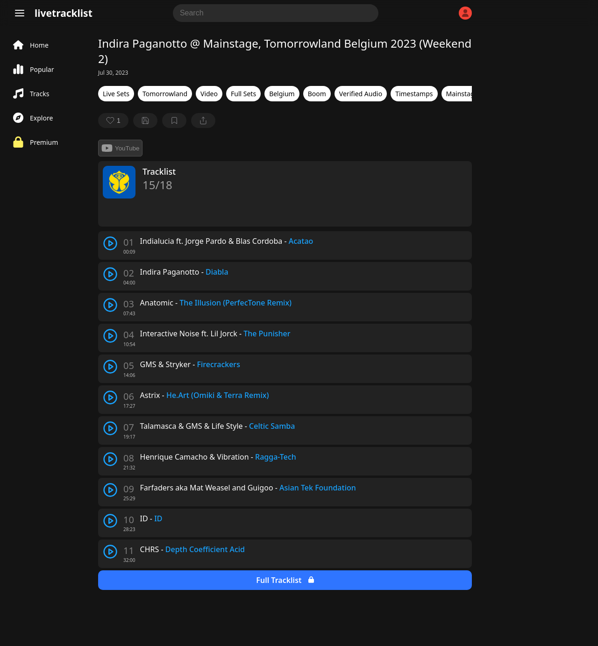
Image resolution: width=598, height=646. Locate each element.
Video (209, 93)
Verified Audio (360, 93)
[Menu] (19, 13)
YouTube (120, 148)
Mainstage (462, 93)
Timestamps (414, 93)
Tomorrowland (164, 93)
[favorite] (113, 120)
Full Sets (243, 93)
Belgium (282, 93)
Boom (317, 93)
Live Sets (116, 93)
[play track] (110, 243)
